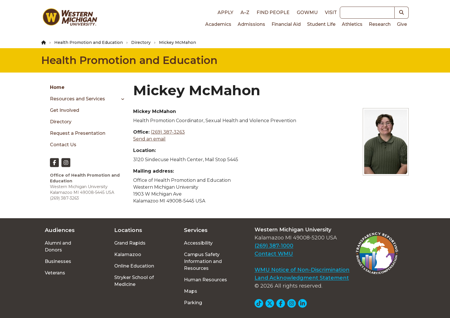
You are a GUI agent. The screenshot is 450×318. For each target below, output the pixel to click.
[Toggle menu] (120, 99)
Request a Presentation (77, 133)
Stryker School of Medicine (134, 281)
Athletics (352, 24)
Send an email (149, 139)
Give (402, 24)
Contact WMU (274, 254)
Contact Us (63, 144)
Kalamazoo (127, 254)
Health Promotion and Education (88, 42)
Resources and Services (77, 99)
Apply (225, 12)
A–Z (244, 12)
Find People (273, 12)
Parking (193, 302)
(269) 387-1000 (274, 246)
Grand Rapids (130, 243)
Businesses (58, 261)
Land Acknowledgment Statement (302, 278)
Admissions (251, 24)
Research (380, 24)
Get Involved (64, 110)
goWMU (307, 12)
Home (57, 87)
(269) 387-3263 (168, 132)
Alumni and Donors (58, 246)
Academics (218, 24)
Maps (190, 291)
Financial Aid (286, 24)
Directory (141, 42)
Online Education (134, 266)
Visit (331, 12)
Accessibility (198, 243)
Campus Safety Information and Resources (203, 261)
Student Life (321, 24)
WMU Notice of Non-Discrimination (302, 270)
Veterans (55, 273)
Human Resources (205, 279)
